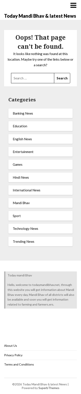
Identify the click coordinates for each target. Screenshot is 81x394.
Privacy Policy (13, 355)
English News (22, 139)
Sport (17, 216)
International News (26, 190)
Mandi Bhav (21, 203)
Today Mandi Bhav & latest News (40, 16)
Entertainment (23, 152)
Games (17, 164)
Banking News (23, 113)
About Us (10, 345)
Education (20, 126)
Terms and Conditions (19, 364)
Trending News (23, 241)
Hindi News (21, 177)
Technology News (25, 228)
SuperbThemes (48, 388)
